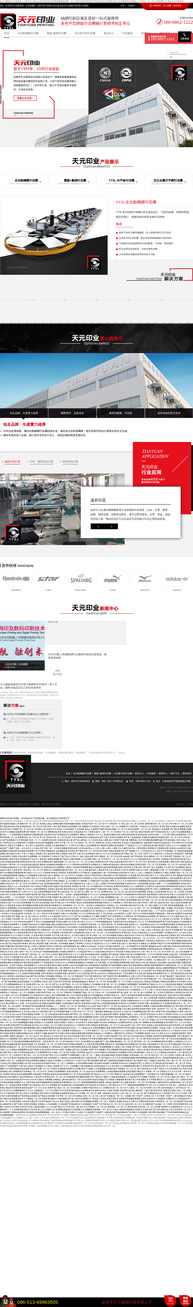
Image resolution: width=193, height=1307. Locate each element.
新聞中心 (163, 773)
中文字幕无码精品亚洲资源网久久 (91, 1126)
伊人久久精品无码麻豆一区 (124, 1115)
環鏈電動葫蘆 (19, 752)
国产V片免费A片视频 (66, 1115)
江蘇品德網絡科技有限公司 (101, 752)
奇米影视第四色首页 (171, 1120)
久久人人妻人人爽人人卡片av (34, 1118)
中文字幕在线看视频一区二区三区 (173, 1123)
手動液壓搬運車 (35, 752)
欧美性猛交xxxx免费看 (25, 1115)
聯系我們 (177, 5)
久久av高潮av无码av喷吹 (38, 1120)
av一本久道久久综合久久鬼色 (176, 1115)
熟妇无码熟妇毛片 (123, 1123)
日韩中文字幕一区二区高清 (99, 1115)
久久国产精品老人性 (67, 1126)
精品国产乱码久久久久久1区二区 (148, 1120)
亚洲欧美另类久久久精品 (103, 1120)
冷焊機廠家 (50, 752)
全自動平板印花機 (85, 33)
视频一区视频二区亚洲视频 (34, 1126)
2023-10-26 (53, 622)
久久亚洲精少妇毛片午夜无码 (149, 1115)
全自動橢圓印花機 (28, 33)
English (132, 5)
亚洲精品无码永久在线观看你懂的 (14, 1123)
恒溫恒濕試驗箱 (66, 752)
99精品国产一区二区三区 (84, 1123)
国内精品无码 (81, 1115)
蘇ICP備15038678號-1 (183, 791)
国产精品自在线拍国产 (12, 1126)
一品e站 (121, 752)
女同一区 (110, 1126)
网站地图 (188, 821)
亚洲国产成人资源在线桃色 (153, 1118)
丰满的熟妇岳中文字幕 (40, 1123)
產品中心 (109, 33)
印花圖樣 (127, 33)
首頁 (6, 33)
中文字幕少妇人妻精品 (82, 1120)
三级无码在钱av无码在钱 (60, 1120)
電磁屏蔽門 (81, 752)
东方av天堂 (52, 1126)
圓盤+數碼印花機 (56, 33)
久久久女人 (186, 1120)
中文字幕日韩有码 (112, 1118)
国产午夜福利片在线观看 (61, 1123)
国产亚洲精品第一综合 (130, 1118)
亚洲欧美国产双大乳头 (46, 1115)
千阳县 (168, 1118)
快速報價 (155, 5)
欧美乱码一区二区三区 (105, 1123)
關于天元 (175, 773)
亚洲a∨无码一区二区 (124, 1120)
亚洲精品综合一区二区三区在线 (62, 1118)
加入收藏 (167, 5)
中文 (123, 5)
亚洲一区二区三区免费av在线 (145, 1123)
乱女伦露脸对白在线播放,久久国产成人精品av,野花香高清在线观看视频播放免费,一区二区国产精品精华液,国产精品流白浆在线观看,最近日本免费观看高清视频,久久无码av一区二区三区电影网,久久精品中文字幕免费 (91, 1)
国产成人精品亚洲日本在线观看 (90, 1118)
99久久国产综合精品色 (16, 1120)
